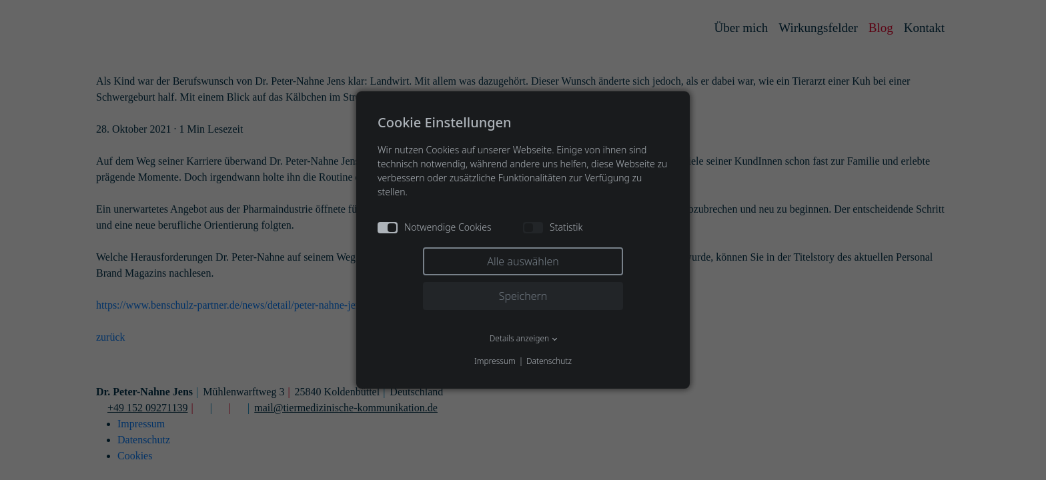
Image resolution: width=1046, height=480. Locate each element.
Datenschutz (549, 361)
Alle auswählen (523, 261)
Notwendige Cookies (435, 227)
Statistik (552, 227)
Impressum (495, 361)
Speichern (523, 296)
